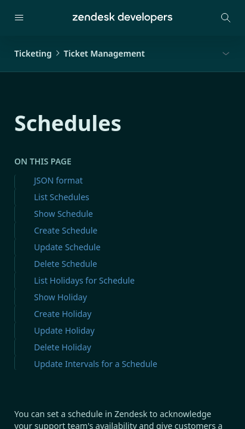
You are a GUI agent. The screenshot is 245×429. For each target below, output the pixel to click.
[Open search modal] (226, 18)
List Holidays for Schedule (84, 280)
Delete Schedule (65, 263)
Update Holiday (64, 330)
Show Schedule (63, 213)
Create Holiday (62, 313)
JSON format (58, 180)
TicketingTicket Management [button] (79, 53)
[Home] (122, 18)
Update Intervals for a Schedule (95, 363)
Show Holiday (60, 297)
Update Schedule (67, 247)
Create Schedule (65, 230)
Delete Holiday (62, 347)
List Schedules (61, 197)
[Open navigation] (19, 18)
